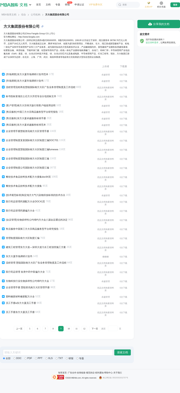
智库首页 (62, 372)
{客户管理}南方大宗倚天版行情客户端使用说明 (29, 105)
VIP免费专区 (95, 4)
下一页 (95, 329)
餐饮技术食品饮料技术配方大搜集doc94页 (26, 177)
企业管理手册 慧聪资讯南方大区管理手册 (26, 287)
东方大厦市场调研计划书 (17, 256)
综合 (23, 14)
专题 (57, 4)
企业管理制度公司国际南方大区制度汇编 (25, 167)
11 (76, 329)
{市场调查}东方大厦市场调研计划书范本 (25, 74)
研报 (67, 4)
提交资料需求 (152, 42)
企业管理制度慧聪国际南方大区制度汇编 (25, 158)
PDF (28, 358)
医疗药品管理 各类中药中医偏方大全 (23, 272)
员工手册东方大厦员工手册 (18, 312)
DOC (18, 358)
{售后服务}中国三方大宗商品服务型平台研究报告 (30, 112)
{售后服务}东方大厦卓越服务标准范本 (24, 124)
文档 (48, 4)
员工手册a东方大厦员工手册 (19, 303)
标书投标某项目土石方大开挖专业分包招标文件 (29, 96)
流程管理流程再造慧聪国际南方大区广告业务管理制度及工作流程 (38, 87)
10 (69, 329)
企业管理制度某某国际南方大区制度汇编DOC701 (30, 140)
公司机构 (35, 14)
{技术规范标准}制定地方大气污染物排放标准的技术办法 (33, 195)
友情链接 (81, 372)
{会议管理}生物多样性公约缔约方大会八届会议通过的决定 (35, 219)
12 (84, 329)
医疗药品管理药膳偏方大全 (18, 210)
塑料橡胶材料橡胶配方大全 (18, 296)
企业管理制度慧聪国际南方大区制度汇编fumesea (30, 149)
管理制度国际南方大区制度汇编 (20, 238)
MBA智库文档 (9, 14)
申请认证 (79, 4)
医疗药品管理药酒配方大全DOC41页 (23, 201)
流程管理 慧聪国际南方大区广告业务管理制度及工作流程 (34, 262)
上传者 (105, 66)
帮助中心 (108, 372)
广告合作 (72, 372)
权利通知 (99, 372)
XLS (49, 358)
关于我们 (117, 372)
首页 (38, 4)
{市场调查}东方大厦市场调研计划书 (23, 80)
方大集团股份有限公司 (57, 14)
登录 (175, 5)
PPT (38, 358)
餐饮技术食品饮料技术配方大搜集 (22, 186)
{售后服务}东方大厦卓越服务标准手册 (24, 118)
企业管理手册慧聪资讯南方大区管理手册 (25, 131)
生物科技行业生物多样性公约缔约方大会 (25, 281)
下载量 (123, 66)
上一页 (19, 329)
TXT (59, 358)
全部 (6, 358)
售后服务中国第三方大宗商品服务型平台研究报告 (30, 229)
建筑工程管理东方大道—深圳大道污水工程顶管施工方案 (34, 247)
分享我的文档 (158, 24)
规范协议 (90, 372)
